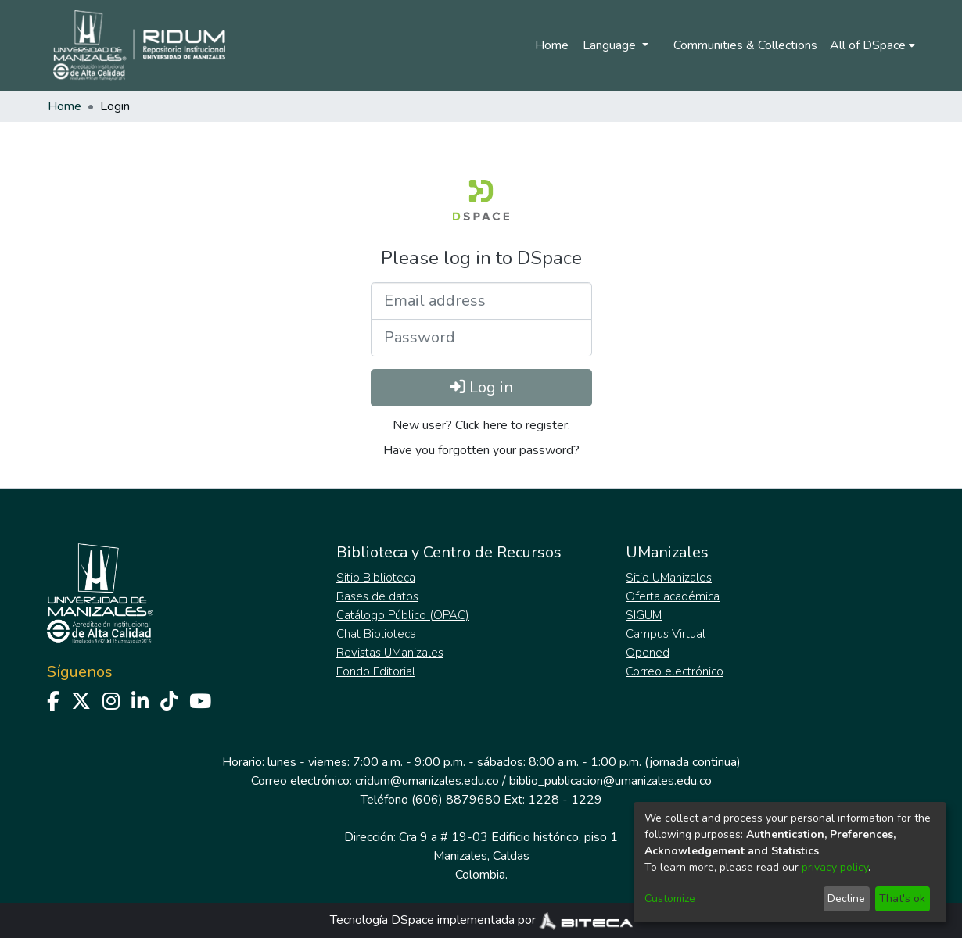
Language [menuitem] (611, 45)
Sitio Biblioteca (375, 577)
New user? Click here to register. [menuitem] (481, 425)
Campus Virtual (665, 634)
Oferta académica (673, 596)
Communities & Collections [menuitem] (745, 45)
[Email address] (481, 301)
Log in (481, 387)
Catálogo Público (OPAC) (402, 615)
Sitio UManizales (669, 577)
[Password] (481, 337)
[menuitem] (872, 45)
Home (552, 45)
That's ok (902, 898)
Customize (669, 898)
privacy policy (835, 867)
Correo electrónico (674, 671)
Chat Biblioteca (376, 634)
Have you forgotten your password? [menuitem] (481, 450)
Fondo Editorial (375, 671)
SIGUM (644, 615)
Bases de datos (377, 596)
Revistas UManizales (389, 653)
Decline (846, 898)
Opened (647, 653)
